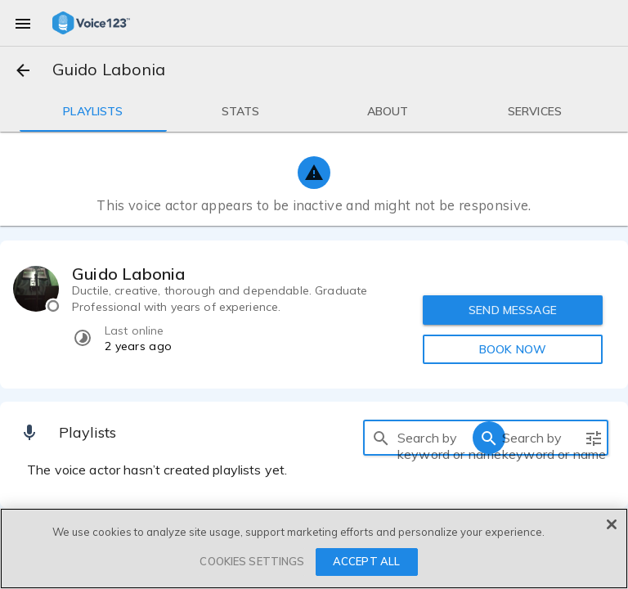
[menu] (23, 23)
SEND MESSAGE (513, 310)
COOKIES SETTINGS (252, 561)
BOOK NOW (512, 349)
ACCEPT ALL (366, 561)
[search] (381, 437)
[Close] (611, 524)
